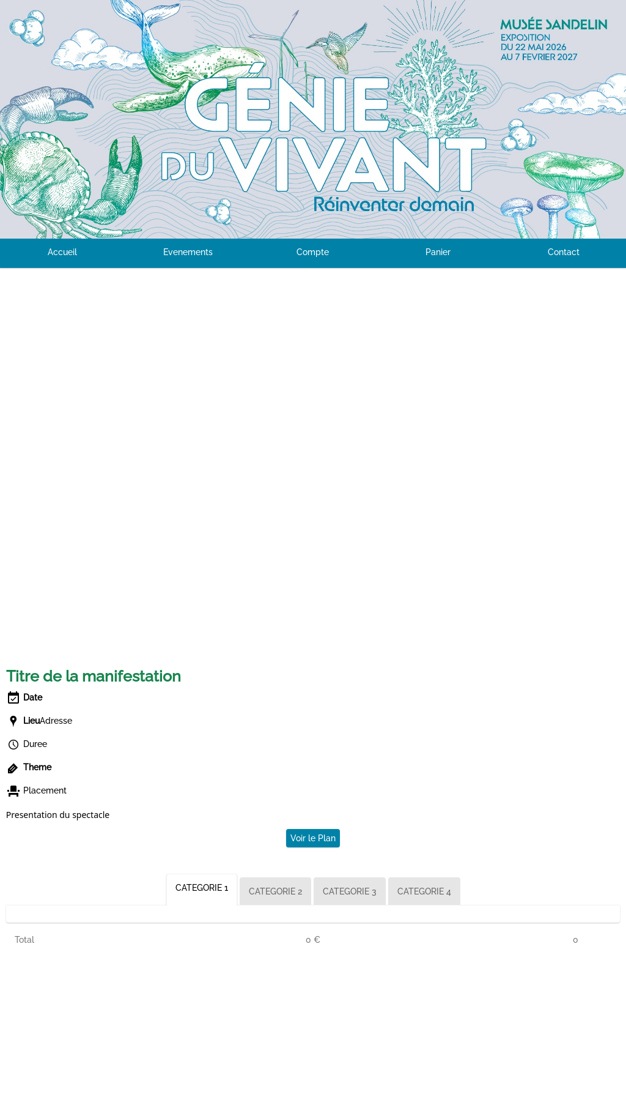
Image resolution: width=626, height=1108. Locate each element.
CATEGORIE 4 (424, 891)
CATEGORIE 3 (350, 891)
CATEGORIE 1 (201, 888)
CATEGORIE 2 (275, 891)
